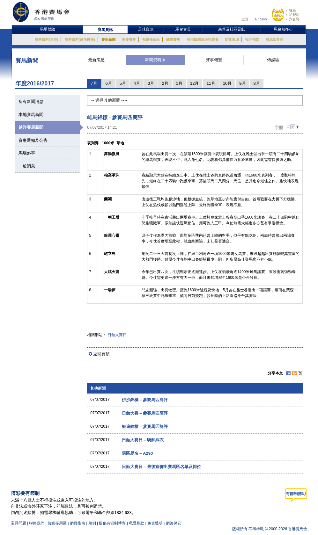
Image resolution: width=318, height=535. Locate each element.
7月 (94, 83)
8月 (257, 83)
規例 (92, 523)
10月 (227, 83)
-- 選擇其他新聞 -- (109, 100)
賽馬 (292, 10)
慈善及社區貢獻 (231, 29)
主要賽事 (129, 39)
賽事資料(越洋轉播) (80, 39)
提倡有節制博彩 (112, 523)
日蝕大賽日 (117, 335)
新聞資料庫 (155, 59)
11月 (210, 83)
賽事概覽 (214, 59)
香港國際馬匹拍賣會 (202, 39)
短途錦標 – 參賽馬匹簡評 (145, 426)
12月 (194, 83)
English (261, 19)
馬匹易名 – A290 (137, 453)
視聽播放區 (151, 39)
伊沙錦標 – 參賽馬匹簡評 (145, 399)
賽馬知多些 (274, 39)
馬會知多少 (283, 29)
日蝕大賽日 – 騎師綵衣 (143, 439)
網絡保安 (173, 523)
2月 (165, 83)
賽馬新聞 (108, 39)
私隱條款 (136, 523)
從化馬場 (232, 39)
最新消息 (96, 59)
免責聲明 (155, 523)
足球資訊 (145, 29)
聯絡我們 (36, 523)
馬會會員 (183, 29)
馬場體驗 (47, 29)
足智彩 (294, 15)
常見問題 (18, 523)
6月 (109, 83)
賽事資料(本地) (46, 39)
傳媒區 (273, 59)
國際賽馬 (173, 39)
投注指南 (252, 39)
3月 (151, 83)
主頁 (244, 19)
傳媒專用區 (57, 523)
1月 (179, 83)
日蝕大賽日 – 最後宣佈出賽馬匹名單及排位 (161, 466)
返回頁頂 (101, 353)
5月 (123, 83)
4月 (137, 83)
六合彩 (294, 19)
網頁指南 (77, 523)
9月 (242, 83)
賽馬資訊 (105, 29)
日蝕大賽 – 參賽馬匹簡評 (145, 413)
